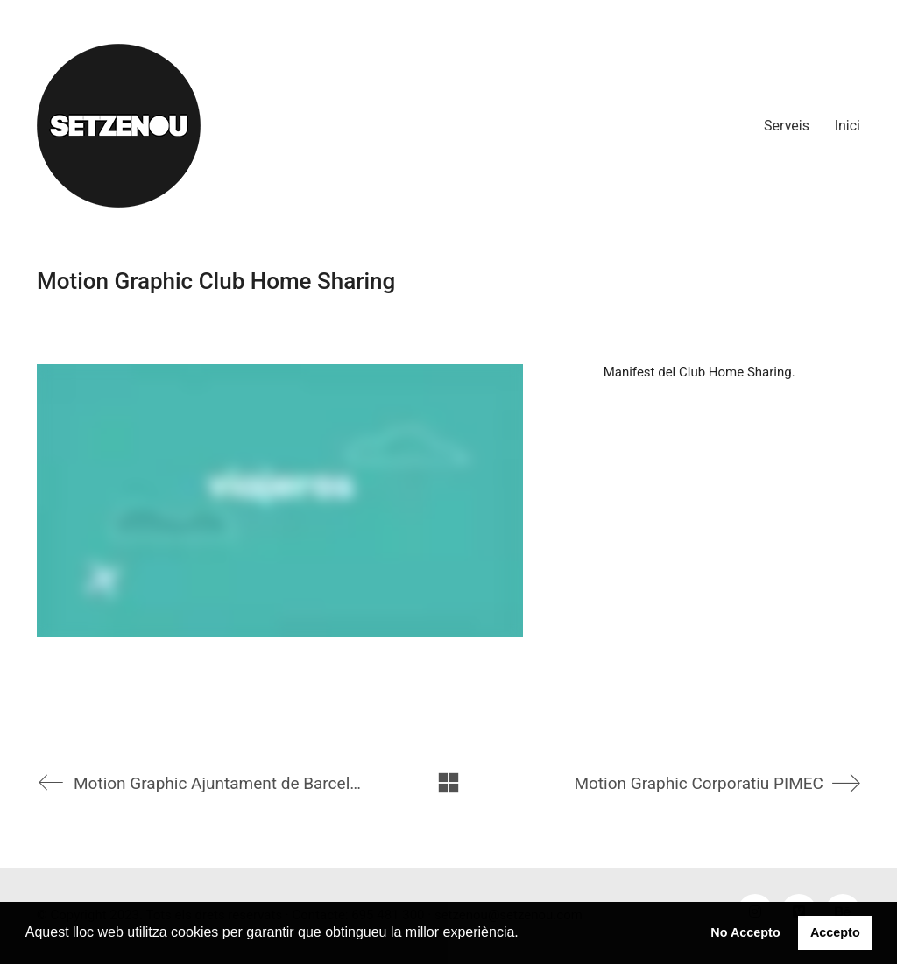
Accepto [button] (835, 932)
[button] (524, 934)
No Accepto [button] (745, 932)
